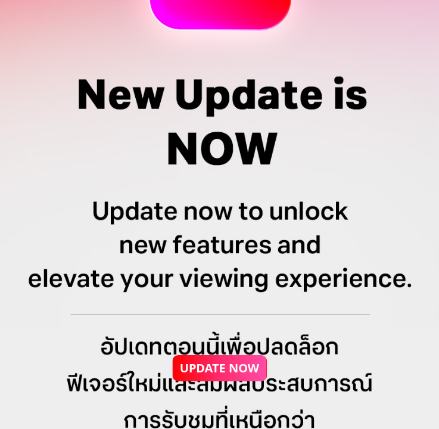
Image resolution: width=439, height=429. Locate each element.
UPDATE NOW (219, 368)
